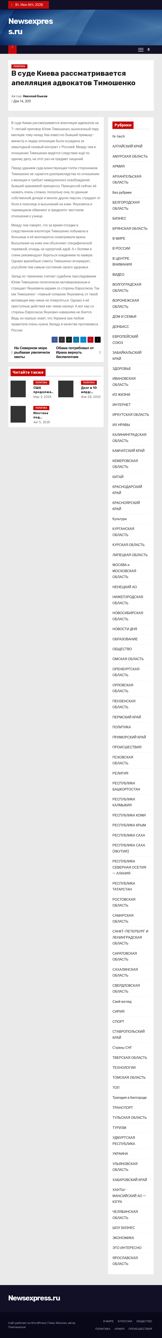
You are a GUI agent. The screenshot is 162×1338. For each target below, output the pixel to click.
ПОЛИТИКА (19, 66)
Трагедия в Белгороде (129, 1097)
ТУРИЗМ (119, 1127)
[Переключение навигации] (141, 49)
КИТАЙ (117, 476)
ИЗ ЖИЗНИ (121, 394)
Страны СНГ (122, 1047)
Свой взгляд (121, 1001)
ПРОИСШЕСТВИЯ (126, 747)
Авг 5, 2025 (42, 422)
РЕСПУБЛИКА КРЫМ (129, 825)
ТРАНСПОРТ (122, 1107)
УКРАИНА (120, 1153)
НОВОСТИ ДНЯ (124, 629)
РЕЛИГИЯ (120, 773)
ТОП (115, 1087)
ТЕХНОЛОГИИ (124, 1067)
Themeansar (17, 1327)
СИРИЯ (118, 1011)
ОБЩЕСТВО (122, 649)
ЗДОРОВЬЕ (121, 368)
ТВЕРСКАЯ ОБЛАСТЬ (129, 1057)
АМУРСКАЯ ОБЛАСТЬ (130, 156)
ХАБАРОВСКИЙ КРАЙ (129, 1179)
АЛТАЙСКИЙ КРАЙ (127, 146)
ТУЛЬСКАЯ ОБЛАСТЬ (129, 1117)
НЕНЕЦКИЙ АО (124, 587)
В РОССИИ (121, 248)
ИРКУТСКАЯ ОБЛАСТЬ (130, 414)
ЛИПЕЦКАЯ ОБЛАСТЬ (130, 555)
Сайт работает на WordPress (27, 1323)
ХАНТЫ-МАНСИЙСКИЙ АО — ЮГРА (129, 1195)
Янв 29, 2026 (91, 397)
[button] (150, 49)
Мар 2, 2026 (43, 397)
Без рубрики (121, 192)
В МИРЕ (118, 238)
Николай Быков (35, 96)
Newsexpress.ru (34, 1298)
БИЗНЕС (119, 218)
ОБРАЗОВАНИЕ (125, 639)
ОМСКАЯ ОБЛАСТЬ (128, 659)
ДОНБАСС (120, 326)
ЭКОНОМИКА (123, 1237)
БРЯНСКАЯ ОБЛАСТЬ (129, 228)
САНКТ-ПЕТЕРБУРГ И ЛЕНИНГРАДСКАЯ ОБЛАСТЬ (130, 937)
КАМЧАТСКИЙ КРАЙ (128, 450)
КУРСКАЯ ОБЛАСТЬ (128, 544)
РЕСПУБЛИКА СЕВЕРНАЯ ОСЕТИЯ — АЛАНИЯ (129, 867)
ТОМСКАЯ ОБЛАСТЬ (129, 1077)
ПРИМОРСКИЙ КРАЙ (129, 737)
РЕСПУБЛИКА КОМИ (129, 815)
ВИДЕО (118, 274)
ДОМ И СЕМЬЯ (124, 316)
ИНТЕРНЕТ (121, 404)
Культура (119, 518)
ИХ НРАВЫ (121, 424)
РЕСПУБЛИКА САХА (128, 835)
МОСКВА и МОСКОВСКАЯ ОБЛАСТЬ (124, 570)
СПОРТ (118, 1021)
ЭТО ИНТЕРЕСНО (126, 1247)
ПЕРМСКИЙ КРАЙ (126, 717)
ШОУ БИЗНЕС (123, 1227)
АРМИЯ (118, 166)
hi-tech (118, 136)
